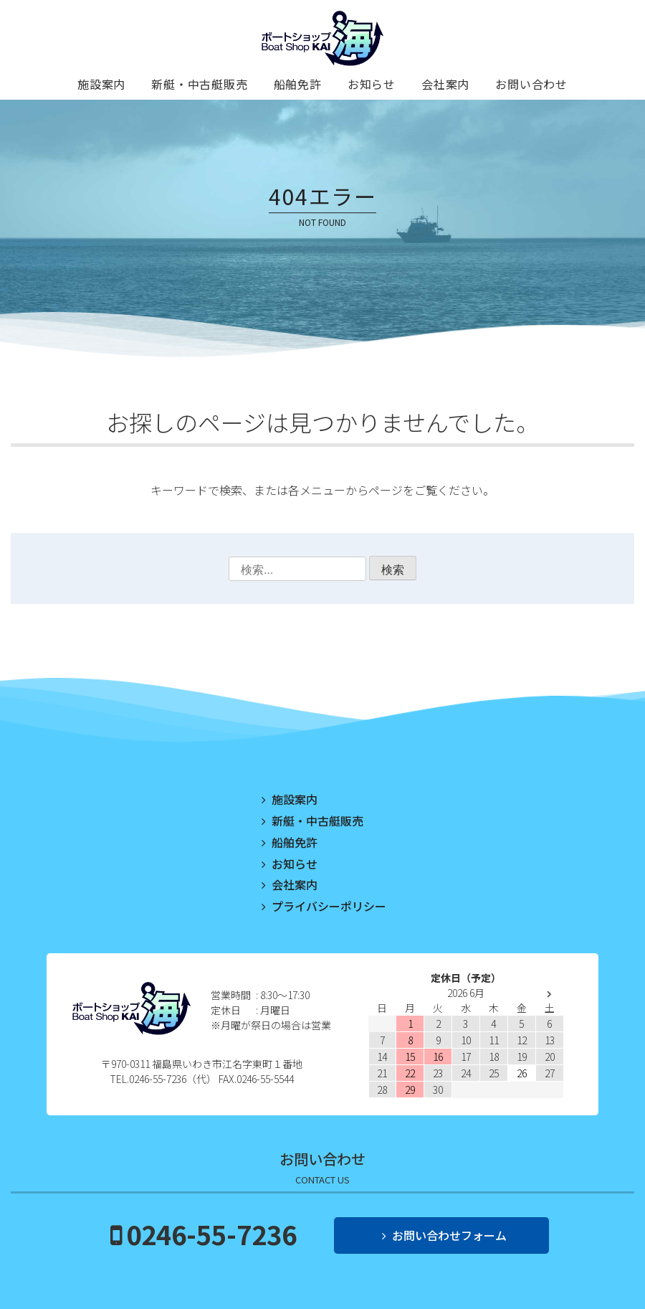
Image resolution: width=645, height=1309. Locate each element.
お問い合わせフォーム (449, 1235)
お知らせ (372, 84)
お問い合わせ (531, 84)
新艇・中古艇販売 (199, 84)
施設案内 (101, 84)
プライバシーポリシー (329, 906)
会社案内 (445, 84)
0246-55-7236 (211, 1233)
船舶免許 (298, 84)
